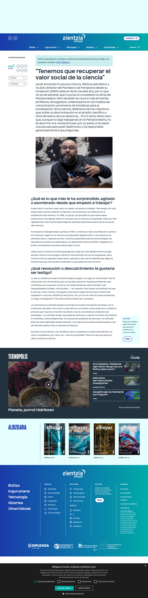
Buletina (135, 47)
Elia (102, 59)
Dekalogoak (77, 493)
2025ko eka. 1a (124, 457)
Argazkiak (50, 501)
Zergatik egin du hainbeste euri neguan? (108, 393)
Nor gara (124, 489)
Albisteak (50, 489)
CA (22, 70)
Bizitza (14, 485)
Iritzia (48, 497)
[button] (10, 38)
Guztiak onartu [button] (64, 588)
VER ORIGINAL (63, 62)
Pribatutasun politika (126, 498)
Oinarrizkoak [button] (111, 47)
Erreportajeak (52, 513)
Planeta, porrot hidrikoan (31, 410)
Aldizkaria (132, 38)
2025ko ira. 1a (98, 457)
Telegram (76, 526)
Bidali (127, 339)
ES (22, 66)
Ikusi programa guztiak (129, 407)
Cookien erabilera (128, 504)
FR (25, 66)
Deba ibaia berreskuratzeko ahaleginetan (103, 381)
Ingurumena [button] (52, 47)
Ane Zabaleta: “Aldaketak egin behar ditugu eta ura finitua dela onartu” (107, 367)
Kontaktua (124, 508)
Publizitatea (125, 493)
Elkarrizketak (52, 493)
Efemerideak (77, 497)
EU (18, 66)
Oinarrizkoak (19, 508)
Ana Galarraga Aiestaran (16, 57)
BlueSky (75, 518)
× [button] (145, 566)
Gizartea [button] (92, 47)
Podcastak (51, 509)
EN (18, 70)
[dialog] (74, 580)
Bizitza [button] (34, 47)
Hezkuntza (76, 489)
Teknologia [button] (73, 47)
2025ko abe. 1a (74, 457)
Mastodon (76, 522)
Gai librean (76, 501)
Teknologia (17, 497)
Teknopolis (18, 356)
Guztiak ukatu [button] (84, 588)
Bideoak (49, 505)
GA (26, 70)
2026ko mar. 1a (49, 457)
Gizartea (15, 503)
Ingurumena (19, 491)
